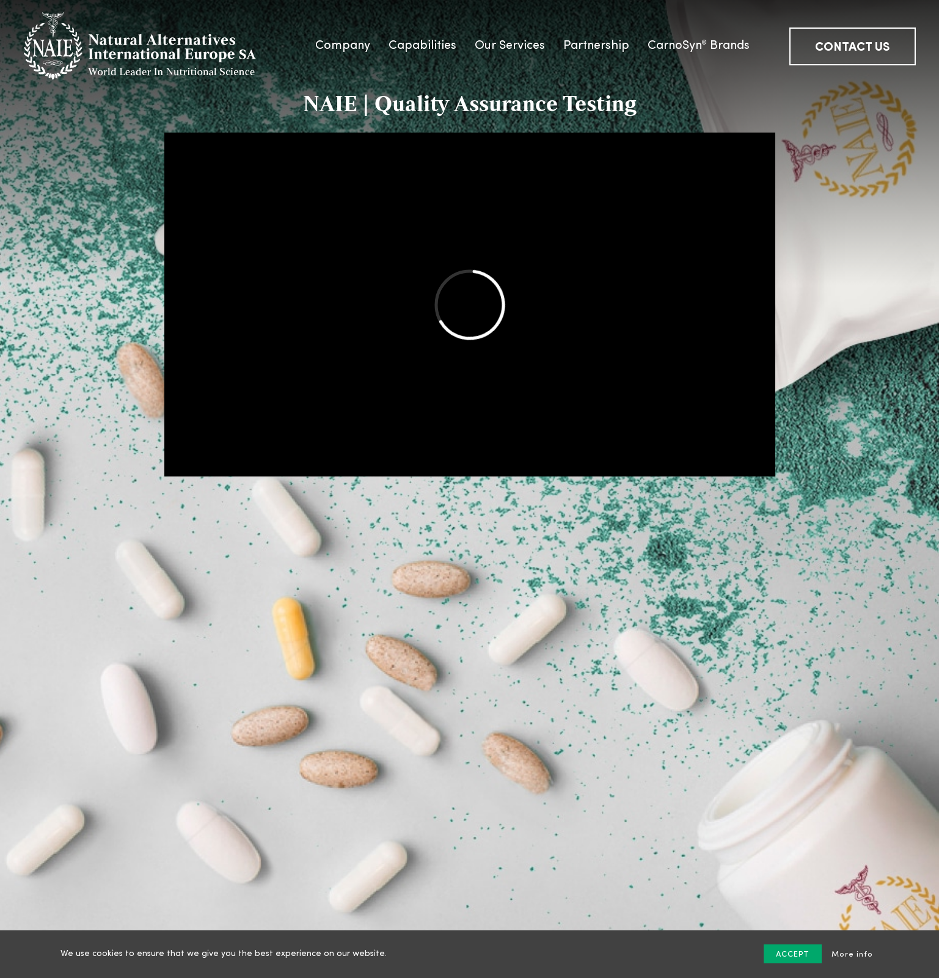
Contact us (852, 48)
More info (852, 954)
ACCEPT (792, 954)
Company (342, 46)
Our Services (510, 46)
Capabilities (422, 46)
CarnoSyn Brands (699, 45)
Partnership (596, 46)
